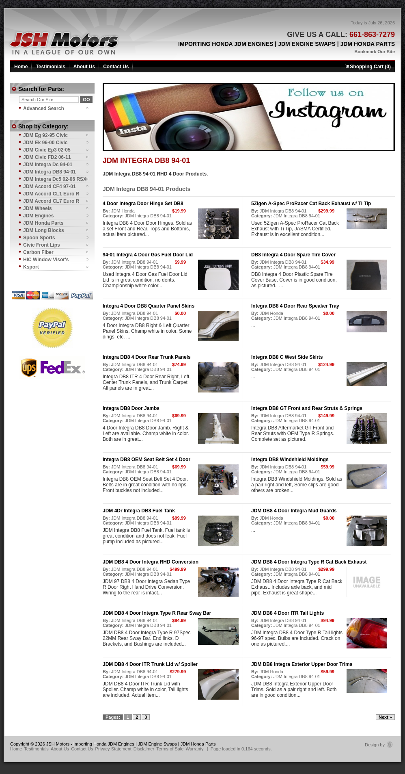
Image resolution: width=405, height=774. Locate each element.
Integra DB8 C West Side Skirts (287, 357)
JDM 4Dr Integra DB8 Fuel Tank (139, 511)
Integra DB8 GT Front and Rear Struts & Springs (306, 408)
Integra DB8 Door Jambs (131, 408)
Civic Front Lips (41, 245)
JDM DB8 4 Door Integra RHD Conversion (150, 562)
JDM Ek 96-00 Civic (45, 142)
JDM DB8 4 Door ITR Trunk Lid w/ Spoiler (150, 664)
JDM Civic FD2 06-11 (47, 157)
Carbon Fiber (38, 252)
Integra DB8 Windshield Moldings (290, 459)
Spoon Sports (39, 238)
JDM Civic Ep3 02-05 (47, 150)
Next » (385, 717)
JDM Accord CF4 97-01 (49, 186)
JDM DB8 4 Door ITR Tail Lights (287, 613)
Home (21, 66)
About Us (84, 66)
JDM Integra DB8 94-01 (148, 215)
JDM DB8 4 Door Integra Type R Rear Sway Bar (157, 613)
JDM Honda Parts (43, 223)
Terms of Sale (169, 748)
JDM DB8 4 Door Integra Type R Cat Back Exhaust (309, 562)
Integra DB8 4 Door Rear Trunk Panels (147, 357)
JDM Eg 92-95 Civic (45, 135)
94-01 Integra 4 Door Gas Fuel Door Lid (148, 255)
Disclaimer (144, 748)
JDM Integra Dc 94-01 (47, 164)
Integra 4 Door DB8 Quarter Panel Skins (148, 306)
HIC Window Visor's (46, 259)
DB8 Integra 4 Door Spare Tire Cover (293, 255)
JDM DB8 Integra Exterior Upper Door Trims (301, 664)
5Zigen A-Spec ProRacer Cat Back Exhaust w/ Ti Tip (311, 203)
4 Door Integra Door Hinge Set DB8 (143, 203)
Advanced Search (43, 108)
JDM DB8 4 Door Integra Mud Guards (294, 511)
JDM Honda (123, 210)
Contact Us (116, 66)
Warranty (194, 748)
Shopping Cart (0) (368, 66)
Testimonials (50, 66)
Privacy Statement (113, 748)
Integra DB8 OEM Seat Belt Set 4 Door (146, 459)
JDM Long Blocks (43, 230)
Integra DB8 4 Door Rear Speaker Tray (295, 306)
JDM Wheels (37, 208)
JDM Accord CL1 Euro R (51, 194)
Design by (379, 744)
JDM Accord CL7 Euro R (51, 201)
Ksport (31, 267)
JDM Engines (38, 216)
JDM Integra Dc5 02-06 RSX (54, 179)
